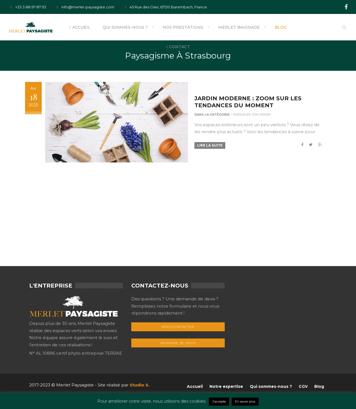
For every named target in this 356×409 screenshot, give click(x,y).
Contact (178, 46)
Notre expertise (226, 386)
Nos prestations (183, 27)
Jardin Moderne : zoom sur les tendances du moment (249, 102)
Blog (281, 27)
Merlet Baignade (239, 27)
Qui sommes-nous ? (125, 27)
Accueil (79, 27)
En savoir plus (245, 401)
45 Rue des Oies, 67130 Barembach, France (165, 7)
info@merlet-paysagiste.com (84, 7)
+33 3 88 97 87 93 (27, 7)
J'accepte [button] (219, 401)
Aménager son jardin (254, 114)
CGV (303, 386)
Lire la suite (211, 145)
